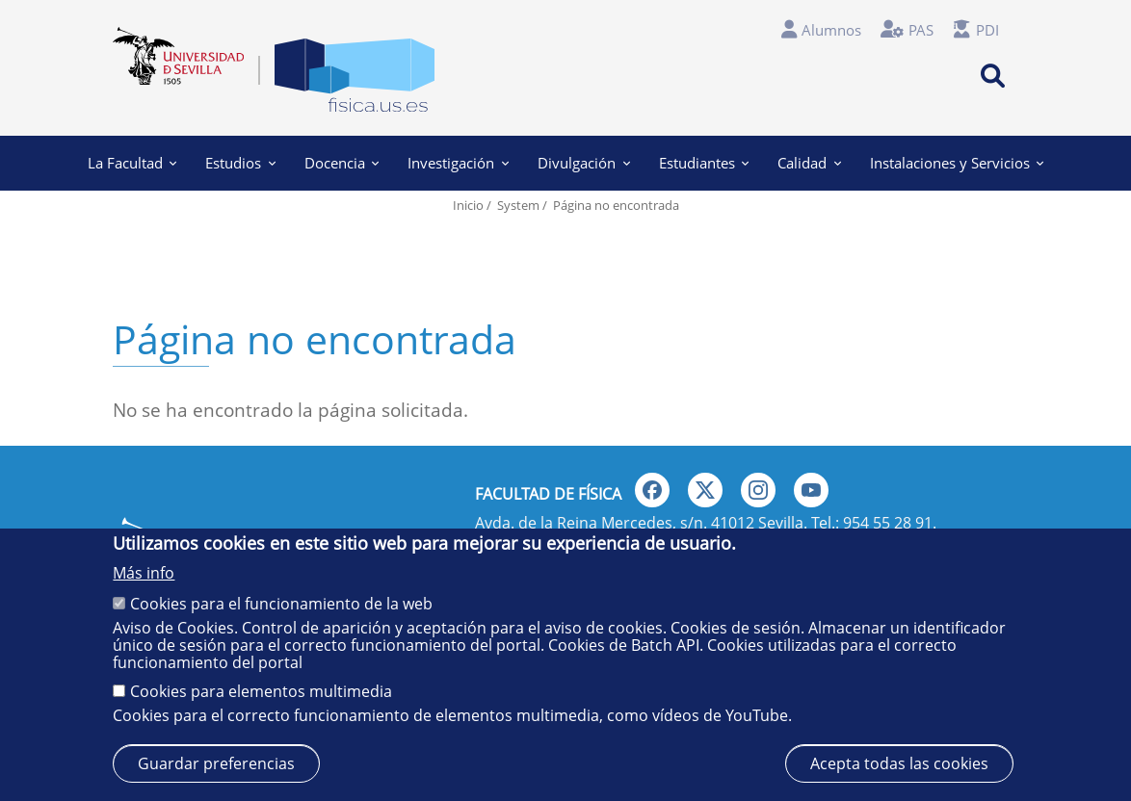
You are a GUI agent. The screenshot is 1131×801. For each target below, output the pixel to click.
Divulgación (584, 162)
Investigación (458, 162)
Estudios (240, 162)
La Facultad (132, 162)
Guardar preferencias (216, 763)
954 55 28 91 (888, 522)
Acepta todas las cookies (899, 763)
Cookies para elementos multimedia (261, 691)
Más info (143, 572)
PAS (921, 29)
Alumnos (831, 29)
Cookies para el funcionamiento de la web (281, 603)
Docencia (342, 162)
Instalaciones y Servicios (957, 162)
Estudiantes (704, 162)
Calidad (809, 162)
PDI (987, 29)
